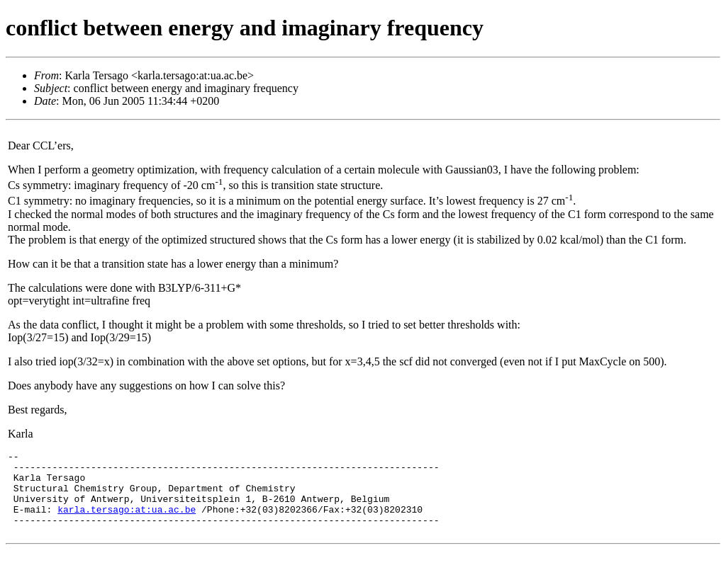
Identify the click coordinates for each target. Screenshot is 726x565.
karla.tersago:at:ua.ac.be (126, 521)
